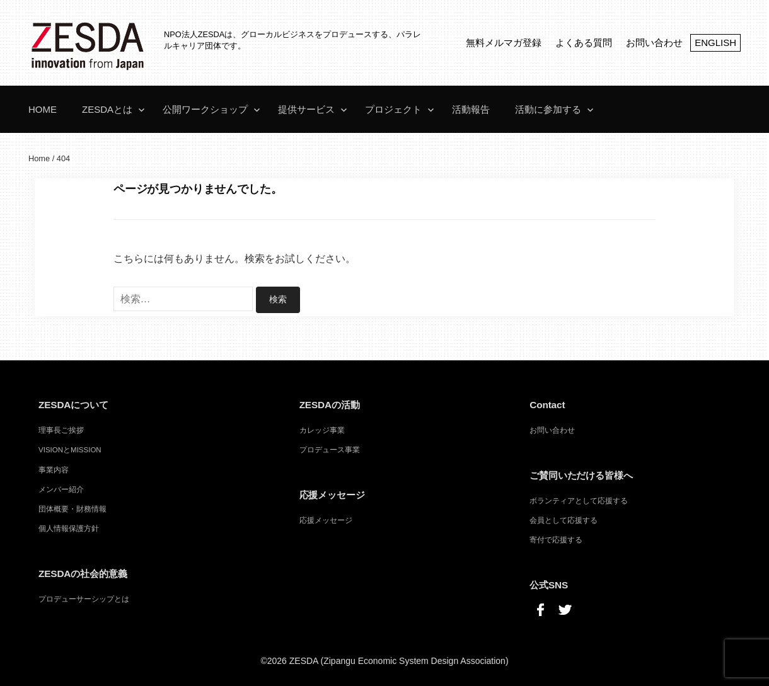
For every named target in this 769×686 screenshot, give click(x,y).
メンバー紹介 (61, 489)
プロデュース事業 (329, 449)
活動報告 (471, 109)
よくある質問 (583, 42)
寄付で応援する (555, 539)
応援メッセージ (325, 519)
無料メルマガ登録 (503, 42)
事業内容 (53, 469)
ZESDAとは (107, 109)
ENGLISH (715, 42)
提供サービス (306, 109)
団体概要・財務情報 (72, 508)
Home (42, 109)
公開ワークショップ (205, 109)
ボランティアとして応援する (578, 500)
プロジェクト (393, 109)
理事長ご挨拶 (61, 429)
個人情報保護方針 (68, 528)
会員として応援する (563, 519)
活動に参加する (548, 109)
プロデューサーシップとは (83, 598)
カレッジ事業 (322, 429)
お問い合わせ (654, 42)
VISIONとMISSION (69, 449)
